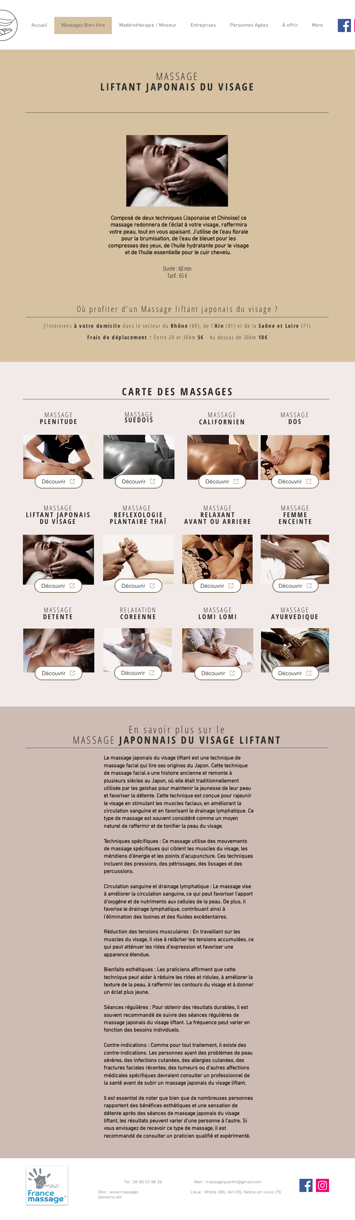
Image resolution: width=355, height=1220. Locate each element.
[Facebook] (344, 25)
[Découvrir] (59, 481)
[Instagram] (322, 1185)
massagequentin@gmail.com (234, 1181)
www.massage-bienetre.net (118, 1194)
